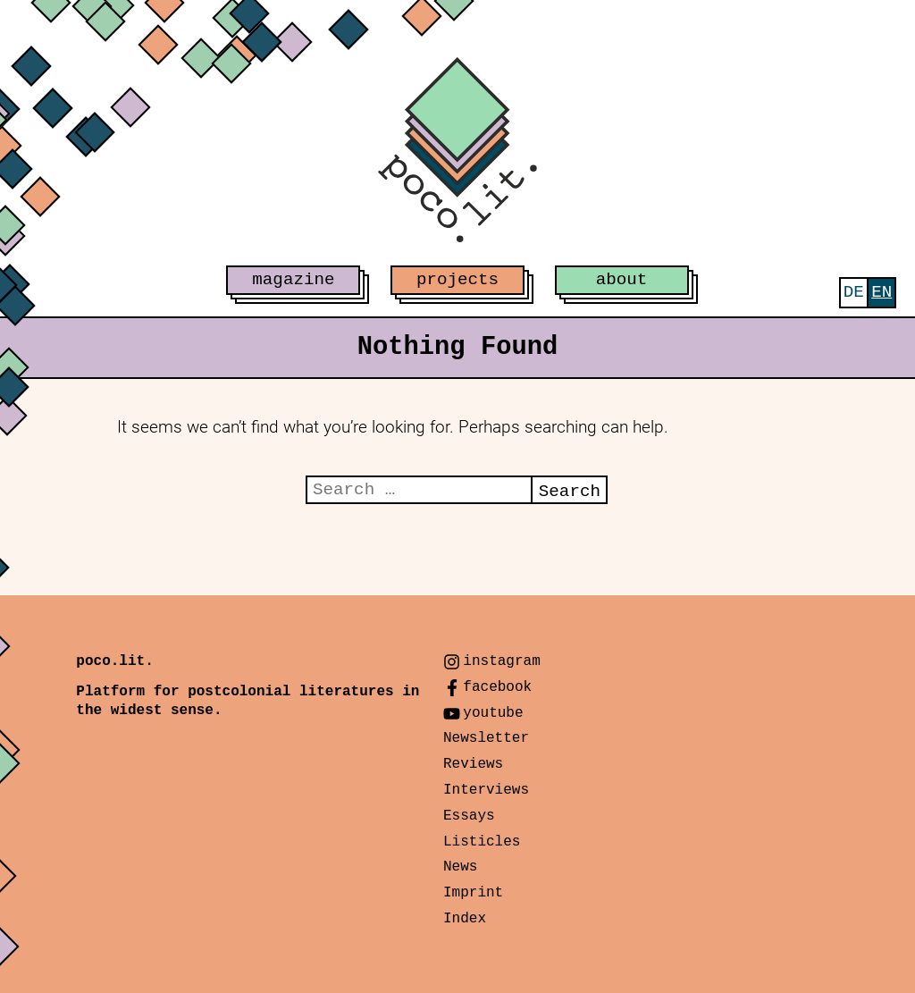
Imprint (473, 893)
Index (464, 919)
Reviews (473, 764)
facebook (497, 687)
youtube (493, 713)
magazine (293, 280)
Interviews (486, 790)
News (460, 867)
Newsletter (486, 738)
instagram (501, 661)
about (622, 280)
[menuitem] (854, 293)
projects (457, 280)
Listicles (481, 842)
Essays (469, 816)
